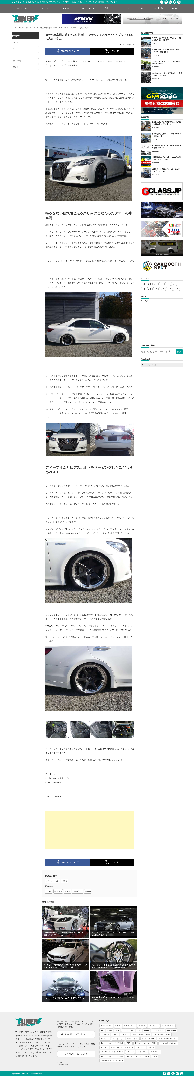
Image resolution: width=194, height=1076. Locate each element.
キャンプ (151, 1047)
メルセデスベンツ (158, 1030)
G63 (102, 1030)
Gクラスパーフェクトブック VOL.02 (138, 1056)
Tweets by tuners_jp (147, 301)
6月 (174, 284)
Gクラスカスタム (129, 1025)
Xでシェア (112, 862)
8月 (149, 289)
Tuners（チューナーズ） (149, 365)
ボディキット (141, 1047)
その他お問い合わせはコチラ (76, 1054)
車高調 (15, 67)
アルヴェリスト (142, 1052)
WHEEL (146, 1030)
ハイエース (142, 1025)
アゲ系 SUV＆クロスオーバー (167, 1039)
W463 (117, 1030)
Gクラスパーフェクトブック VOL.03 (112, 1043)
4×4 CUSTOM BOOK (148, 1039)
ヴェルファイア (155, 1052)
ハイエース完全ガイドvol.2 (162, 1034)
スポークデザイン (128, 1030)
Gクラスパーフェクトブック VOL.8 (145, 1043)
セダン (65, 881)
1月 (143, 284)
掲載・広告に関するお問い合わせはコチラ (76, 1034)
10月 (162, 289)
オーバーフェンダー (168, 1025)
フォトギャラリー (118, 1039)
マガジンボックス (106, 1025)
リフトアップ (105, 1034)
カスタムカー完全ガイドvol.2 (141, 1034)
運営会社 (60, 1062)
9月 (155, 289)
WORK (15, 42)
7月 (143, 289)
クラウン (16, 49)
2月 (149, 284)
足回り (22, 28)
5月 (168, 284)
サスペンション (30, 28)
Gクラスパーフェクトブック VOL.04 (112, 1052)
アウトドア (130, 1052)
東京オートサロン (132, 1039)
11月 (169, 289)
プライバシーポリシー (64, 1064)
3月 (155, 284)
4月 (161, 284)
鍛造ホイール (105, 1039)
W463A (109, 1030)
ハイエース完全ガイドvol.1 (168, 1043)
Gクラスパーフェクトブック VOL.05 (112, 1060)
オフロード (104, 1047)
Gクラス (118, 1025)
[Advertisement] (89, 830)
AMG (138, 1030)
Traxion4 (115, 1034)
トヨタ (15, 55)
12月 (176, 289)
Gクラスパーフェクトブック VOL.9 (122, 1047)
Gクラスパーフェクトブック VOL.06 (112, 1056)
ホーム (17, 28)
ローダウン (17, 61)
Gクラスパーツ (153, 1025)
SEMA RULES (171, 1030)
